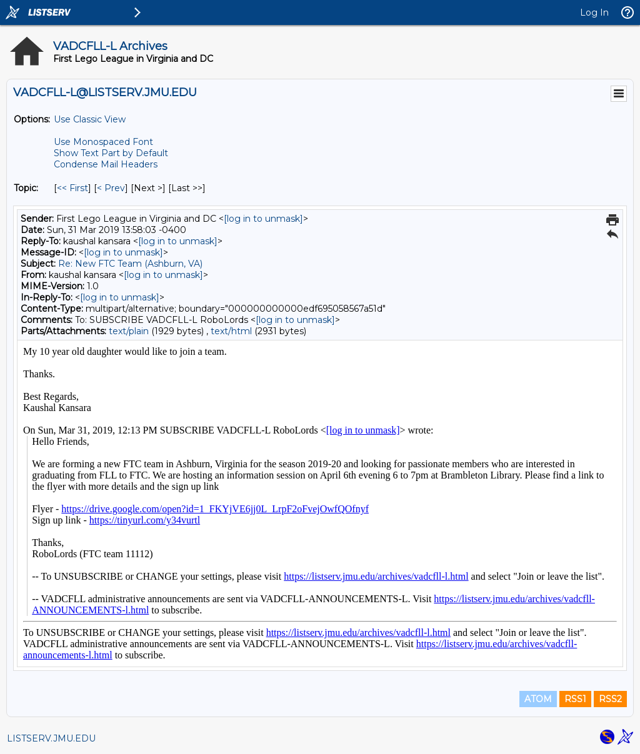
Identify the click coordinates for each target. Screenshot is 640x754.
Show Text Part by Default (111, 153)
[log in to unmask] (263, 218)
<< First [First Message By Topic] (72, 188)
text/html (231, 331)
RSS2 (610, 699)
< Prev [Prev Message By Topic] (111, 188)
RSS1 (575, 699)
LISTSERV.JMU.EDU (51, 738)
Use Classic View (90, 119)
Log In (594, 12)
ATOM (538, 699)
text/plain (129, 331)
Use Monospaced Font (103, 141)
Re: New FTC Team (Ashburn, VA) (130, 263)
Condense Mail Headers (106, 164)
